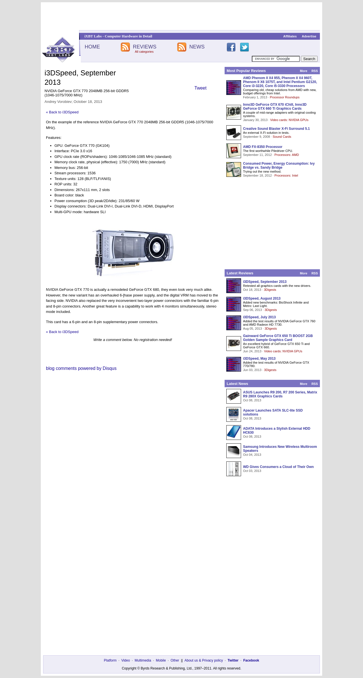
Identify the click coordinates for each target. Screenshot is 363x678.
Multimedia (143, 660)
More (303, 71)
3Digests (270, 289)
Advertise (309, 36)
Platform (110, 660)
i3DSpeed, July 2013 (259, 317)
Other (175, 660)
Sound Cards (282, 136)
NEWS (197, 47)
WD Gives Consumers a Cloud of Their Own (278, 467)
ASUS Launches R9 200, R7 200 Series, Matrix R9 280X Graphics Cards (280, 394)
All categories (144, 51)
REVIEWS (144, 47)
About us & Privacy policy (203, 660)
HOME (92, 47)
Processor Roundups (284, 97)
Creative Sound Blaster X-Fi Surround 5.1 (276, 129)
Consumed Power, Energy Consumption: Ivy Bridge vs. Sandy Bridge (279, 166)
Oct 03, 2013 (252, 471)
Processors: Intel (286, 175)
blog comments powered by (81, 368)
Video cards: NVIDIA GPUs (289, 120)
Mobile (161, 660)
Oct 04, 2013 (252, 454)
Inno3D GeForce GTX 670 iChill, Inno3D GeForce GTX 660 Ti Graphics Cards (275, 107)
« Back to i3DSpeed (62, 112)
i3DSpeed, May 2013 (259, 359)
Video (125, 660)
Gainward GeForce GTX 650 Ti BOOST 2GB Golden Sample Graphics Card (278, 338)
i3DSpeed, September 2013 (264, 282)
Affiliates (290, 36)
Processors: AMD (287, 154)
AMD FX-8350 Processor (262, 147)
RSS (314, 71)
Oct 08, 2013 (252, 400)
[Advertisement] (181, 16)
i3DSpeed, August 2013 (261, 298)
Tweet (201, 88)
